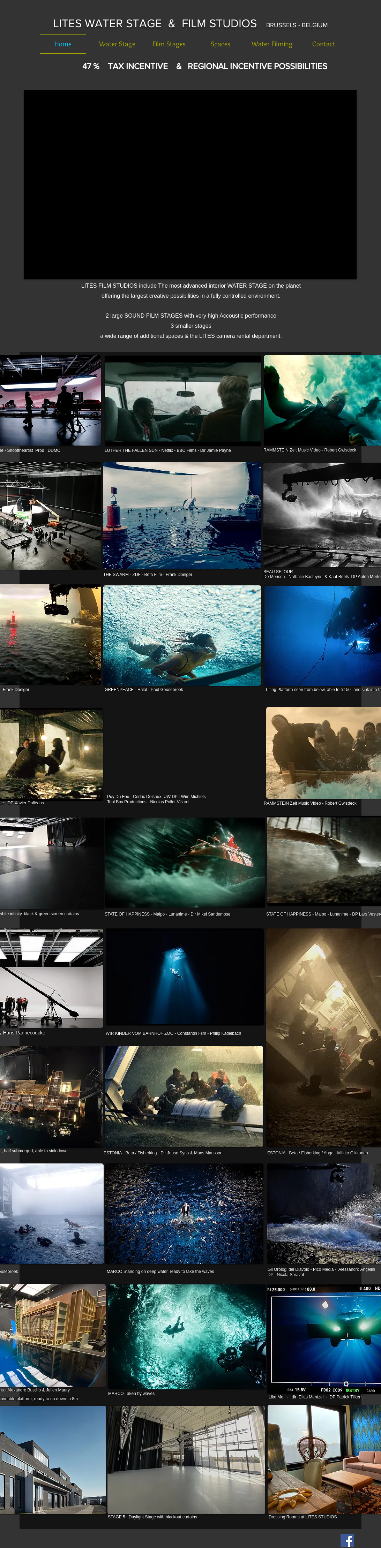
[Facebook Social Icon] (347, 1540)
